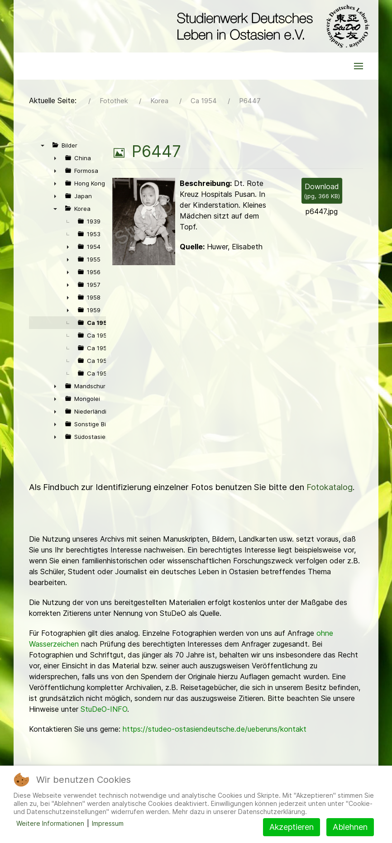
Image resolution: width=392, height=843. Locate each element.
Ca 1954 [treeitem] (99, 322)
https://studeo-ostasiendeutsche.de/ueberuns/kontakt (214, 728)
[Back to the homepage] (270, 26)
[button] (358, 66)
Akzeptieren (291, 827)
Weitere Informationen (50, 823)
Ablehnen (350, 827)
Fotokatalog (329, 487)
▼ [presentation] (42, 145)
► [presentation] (55, 158)
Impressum (108, 823)
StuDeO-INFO (104, 709)
